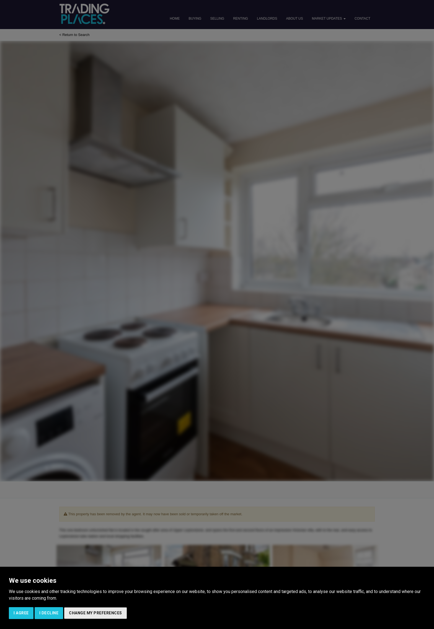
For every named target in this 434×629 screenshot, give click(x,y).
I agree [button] (21, 613)
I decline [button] (49, 613)
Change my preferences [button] (95, 613)
